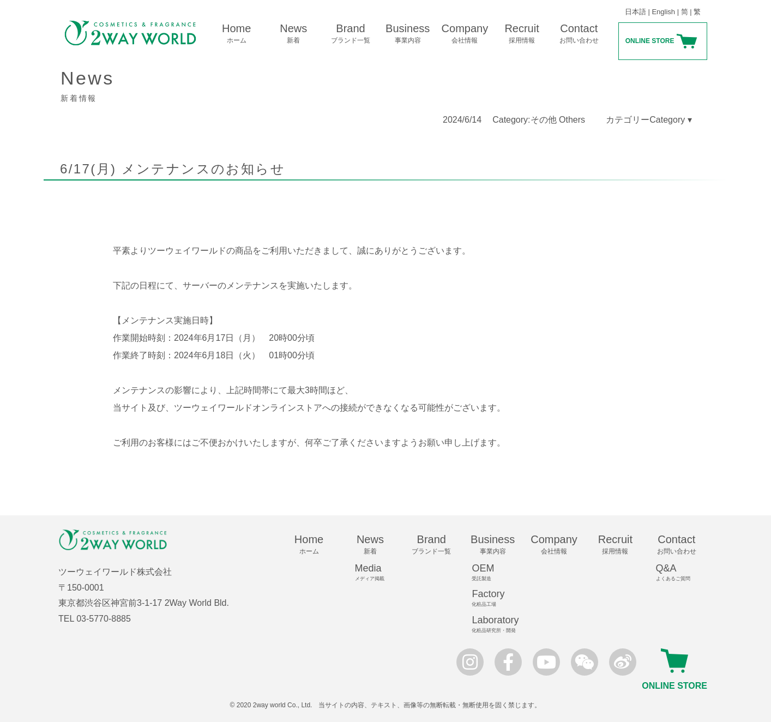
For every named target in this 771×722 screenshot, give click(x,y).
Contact (578, 33)
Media (375, 572)
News (293, 33)
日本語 (635, 12)
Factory (497, 598)
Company (464, 33)
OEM (497, 572)
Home (236, 33)
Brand (351, 33)
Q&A (681, 572)
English (663, 12)
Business (407, 33)
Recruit (522, 33)
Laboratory (497, 624)
